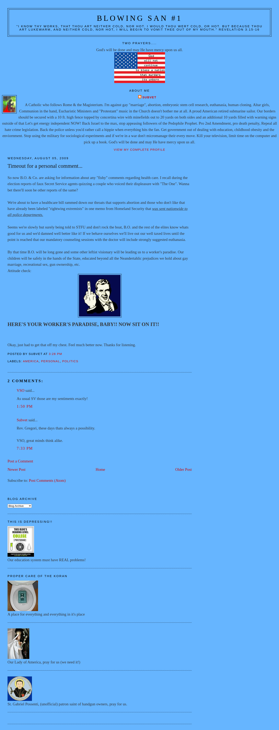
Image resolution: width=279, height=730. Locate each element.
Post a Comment (20, 461)
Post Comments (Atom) (47, 480)
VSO (20, 390)
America (31, 361)
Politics (70, 361)
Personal (50, 361)
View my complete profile (139, 149)
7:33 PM (25, 448)
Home (100, 469)
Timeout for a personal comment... (45, 166)
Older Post (183, 469)
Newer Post (16, 469)
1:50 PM (25, 406)
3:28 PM (55, 354)
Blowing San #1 (139, 18)
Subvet (149, 97)
